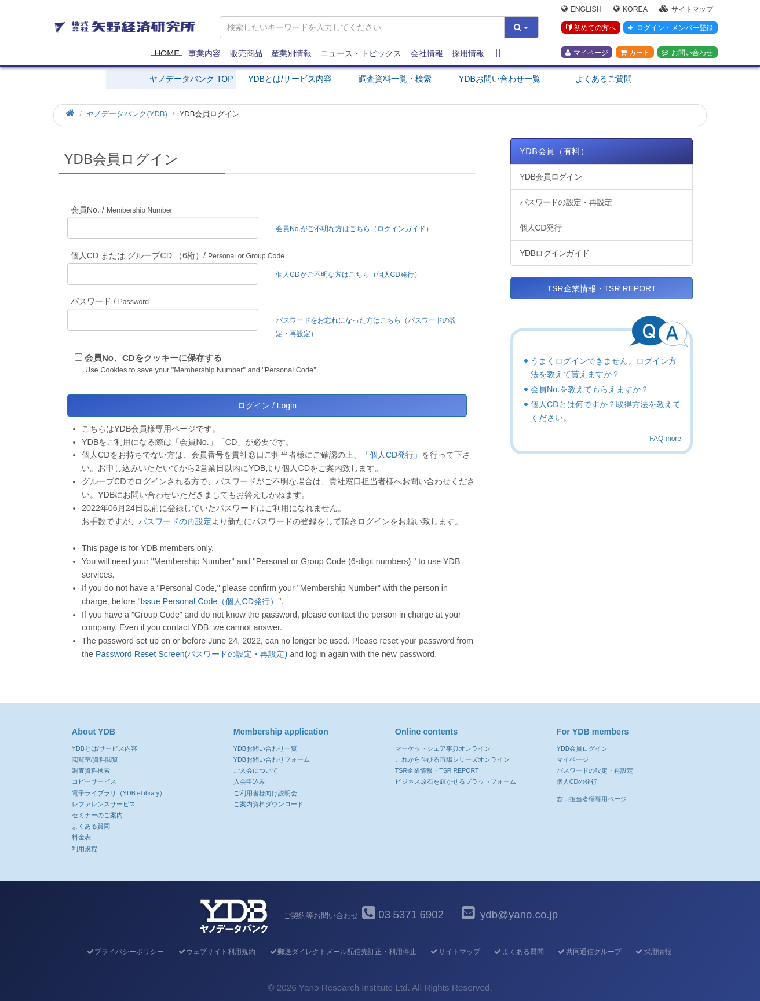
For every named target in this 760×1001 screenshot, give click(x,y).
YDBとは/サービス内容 (290, 78)
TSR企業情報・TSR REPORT (601, 288)
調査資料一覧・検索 (395, 78)
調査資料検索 (91, 770)
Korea (630, 9)
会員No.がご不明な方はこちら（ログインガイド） (358, 229)
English (581, 9)
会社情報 (427, 53)
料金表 (81, 837)
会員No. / (122, 209)
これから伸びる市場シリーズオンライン (452, 759)
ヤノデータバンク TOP (191, 78)
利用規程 (84, 848)
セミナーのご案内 (97, 815)
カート (635, 53)
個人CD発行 (540, 227)
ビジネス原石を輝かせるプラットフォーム (455, 781)
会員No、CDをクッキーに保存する (153, 357)
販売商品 (246, 53)
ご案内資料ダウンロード (268, 804)
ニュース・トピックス (360, 53)
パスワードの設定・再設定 (566, 202)
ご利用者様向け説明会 (265, 793)
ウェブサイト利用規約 (216, 952)
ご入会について (255, 770)
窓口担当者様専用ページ (592, 798)
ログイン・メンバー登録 (670, 28)
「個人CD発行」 (391, 454)
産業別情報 (291, 53)
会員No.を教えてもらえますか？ (590, 389)
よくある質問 (91, 826)
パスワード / (110, 301)
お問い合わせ (687, 53)
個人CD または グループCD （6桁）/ (177, 255)
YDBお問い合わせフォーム (271, 759)
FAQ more (665, 438)
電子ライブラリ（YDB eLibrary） (119, 793)
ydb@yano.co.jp (519, 914)
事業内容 (204, 53)
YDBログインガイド (554, 253)
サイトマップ (686, 9)
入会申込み (249, 781)
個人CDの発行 (577, 781)
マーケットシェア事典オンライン (443, 748)
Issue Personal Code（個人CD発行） (209, 601)
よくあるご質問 (603, 78)
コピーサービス (94, 781)
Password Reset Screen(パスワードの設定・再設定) (191, 654)
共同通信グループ (589, 952)
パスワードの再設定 (174, 521)
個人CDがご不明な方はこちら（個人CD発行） (348, 275)
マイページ (586, 53)
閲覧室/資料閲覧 (95, 759)
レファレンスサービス (104, 804)
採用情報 (468, 53)
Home (167, 53)
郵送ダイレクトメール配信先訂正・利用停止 (342, 952)
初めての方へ (590, 28)
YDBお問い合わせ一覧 (499, 78)
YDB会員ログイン (551, 176)
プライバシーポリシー (125, 952)
